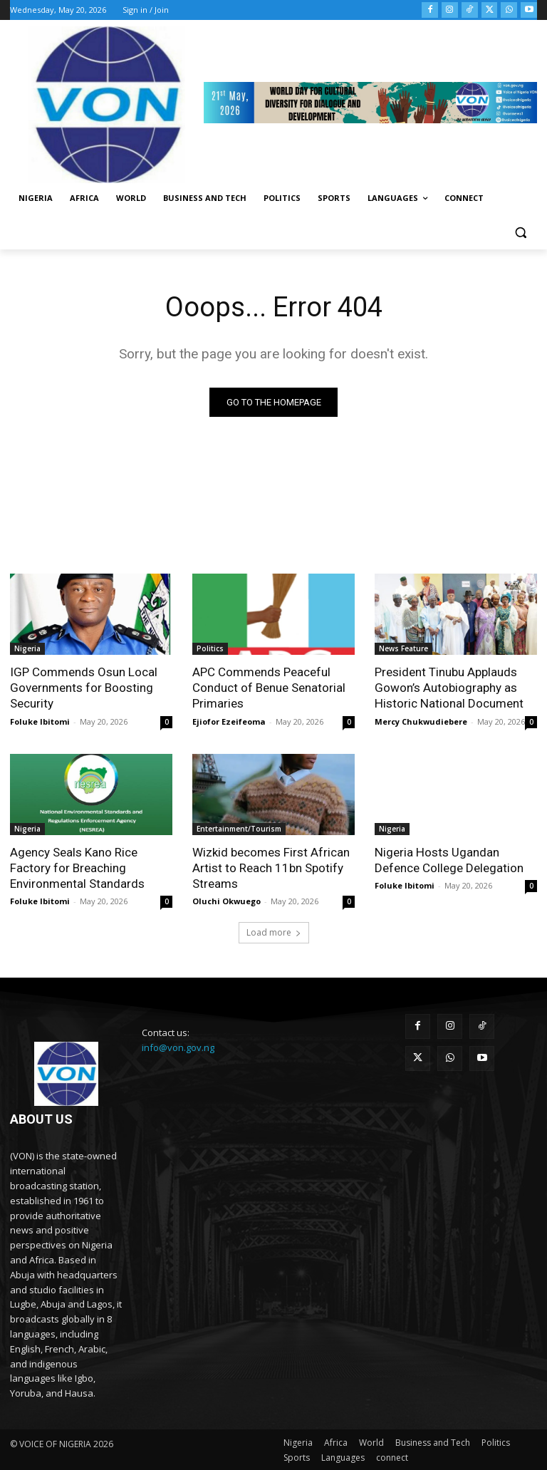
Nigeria (27, 648)
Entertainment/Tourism (239, 828)
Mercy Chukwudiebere (421, 720)
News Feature (403, 648)
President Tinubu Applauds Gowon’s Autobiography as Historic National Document (448, 687)
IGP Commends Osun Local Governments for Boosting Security (83, 687)
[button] (520, 232)
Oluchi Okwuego (226, 901)
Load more (273, 932)
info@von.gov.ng (178, 1047)
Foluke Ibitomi (40, 720)
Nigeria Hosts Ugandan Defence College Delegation (449, 859)
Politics (210, 648)
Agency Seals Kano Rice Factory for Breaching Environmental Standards (77, 867)
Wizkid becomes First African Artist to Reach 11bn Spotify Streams (271, 867)
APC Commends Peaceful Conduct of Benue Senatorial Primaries (268, 687)
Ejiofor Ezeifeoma (229, 720)
